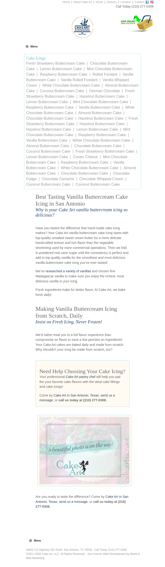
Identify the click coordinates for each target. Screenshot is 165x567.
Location (125, 2)
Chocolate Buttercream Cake (49, 118)
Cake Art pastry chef (81, 377)
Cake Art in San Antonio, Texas (76, 395)
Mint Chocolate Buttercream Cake (100, 102)
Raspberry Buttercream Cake (63, 74)
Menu (31, 46)
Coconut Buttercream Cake (62, 91)
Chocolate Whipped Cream (101, 179)
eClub (99, 2)
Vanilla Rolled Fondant (79, 80)
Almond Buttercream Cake (99, 113)
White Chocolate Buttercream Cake (71, 85)
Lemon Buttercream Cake (61, 69)
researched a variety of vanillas (68, 271)
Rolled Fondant (105, 74)
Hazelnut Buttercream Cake (102, 96)
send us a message (73, 502)
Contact (139, 2)
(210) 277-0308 (143, 6)
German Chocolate (104, 91)
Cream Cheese (85, 157)
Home (66, 2)
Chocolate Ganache (58, 179)
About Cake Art (83, 2)
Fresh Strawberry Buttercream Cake (55, 63)
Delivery (112, 2)
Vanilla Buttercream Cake (99, 107)
